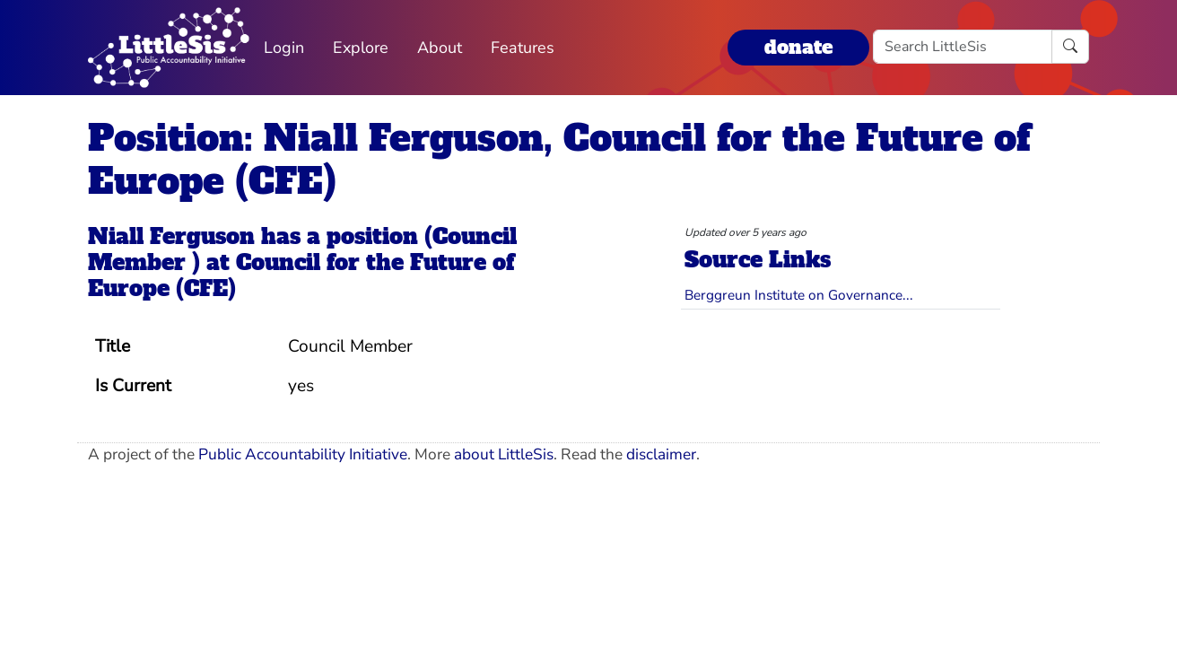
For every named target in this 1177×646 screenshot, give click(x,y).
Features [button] (522, 47)
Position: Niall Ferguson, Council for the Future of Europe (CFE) (559, 159)
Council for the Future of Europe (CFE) (301, 275)
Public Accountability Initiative (302, 454)
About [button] (439, 47)
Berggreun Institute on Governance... (798, 294)
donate (798, 47)
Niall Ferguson (171, 236)
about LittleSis (504, 454)
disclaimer (661, 454)
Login (284, 47)
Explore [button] (360, 47)
